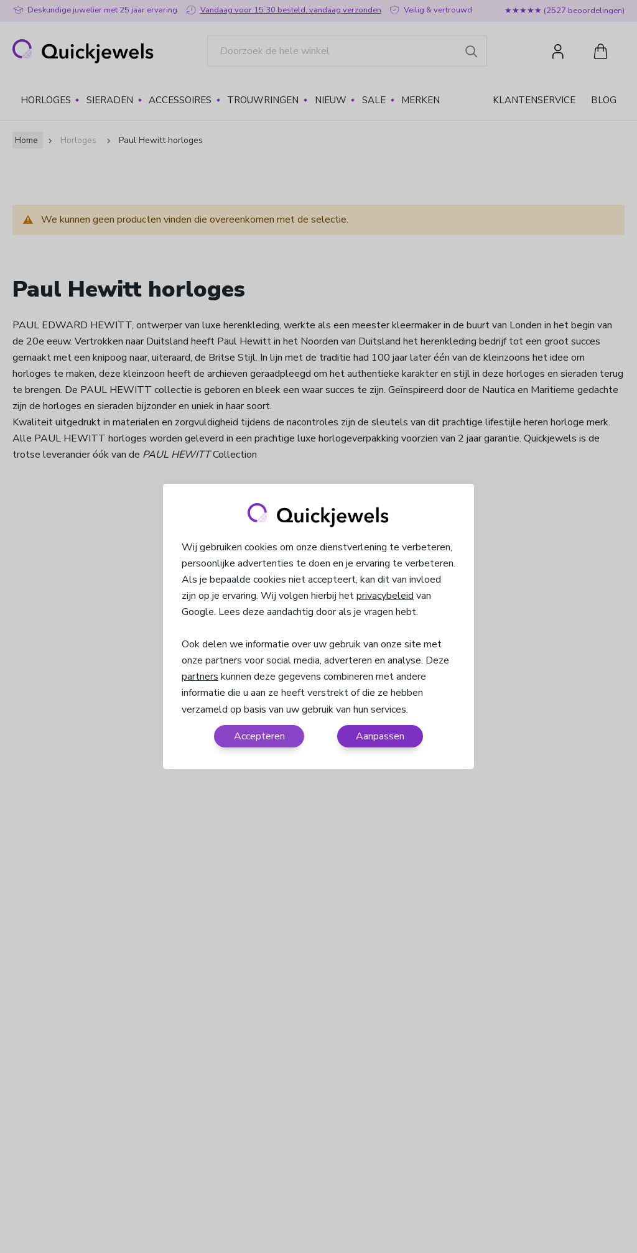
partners (200, 676)
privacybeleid (385, 596)
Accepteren (259, 736)
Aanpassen (380, 736)
